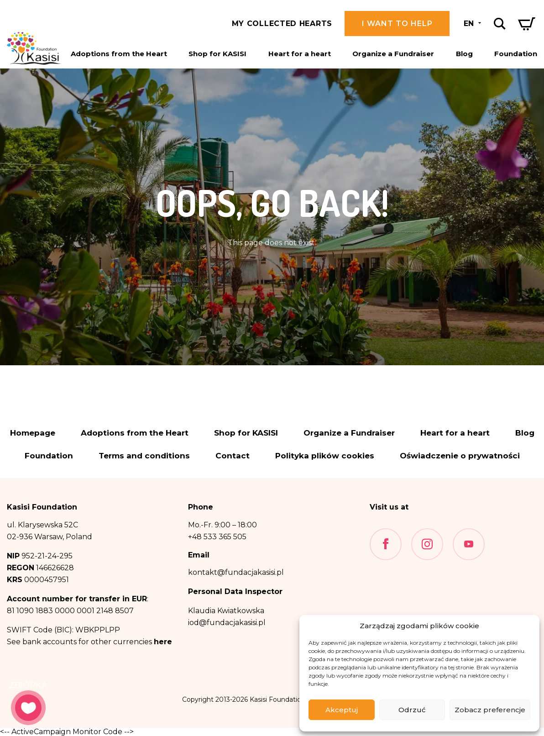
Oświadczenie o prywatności (460, 456)
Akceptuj (341, 709)
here (163, 641)
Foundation (515, 53)
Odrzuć (412, 709)
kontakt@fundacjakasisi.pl (236, 572)
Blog (464, 53)
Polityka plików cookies (324, 456)
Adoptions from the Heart (119, 53)
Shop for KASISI (217, 53)
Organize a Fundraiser (393, 53)
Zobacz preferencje (490, 709)
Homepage (32, 433)
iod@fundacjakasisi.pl (227, 622)
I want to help (397, 23)
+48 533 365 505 (217, 536)
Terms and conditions (144, 456)
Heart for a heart (299, 53)
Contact (232, 456)
